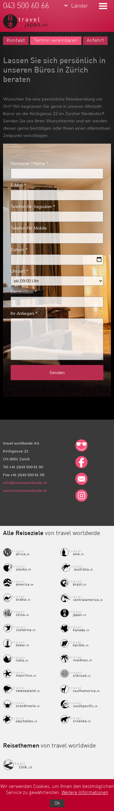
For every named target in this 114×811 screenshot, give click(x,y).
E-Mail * (18, 185)
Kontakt (16, 40)
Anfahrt (95, 40)
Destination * (24, 292)
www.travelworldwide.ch (25, 490)
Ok (57, 803)
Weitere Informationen (84, 792)
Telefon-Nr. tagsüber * (33, 206)
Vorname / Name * (29, 163)
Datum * (19, 249)
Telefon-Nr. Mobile (29, 228)
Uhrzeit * (19, 271)
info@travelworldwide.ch (25, 482)
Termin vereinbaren (56, 40)
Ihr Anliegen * (24, 313)
